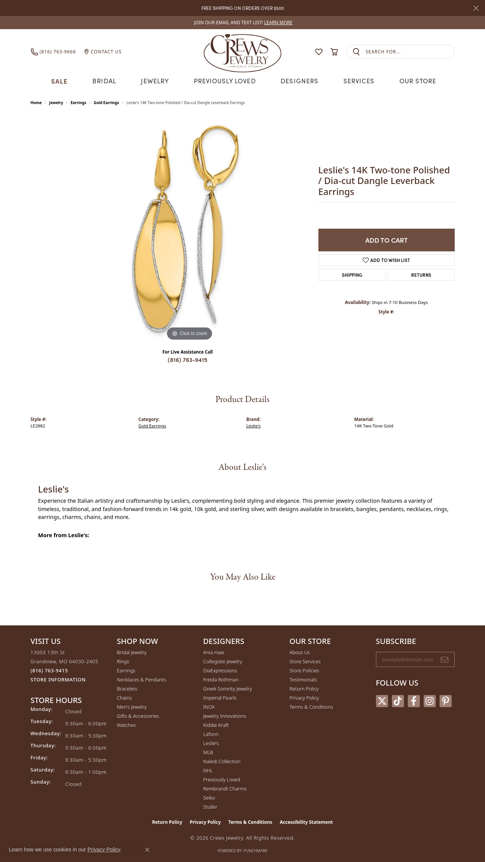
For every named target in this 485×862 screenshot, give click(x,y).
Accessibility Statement (306, 821)
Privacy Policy (304, 697)
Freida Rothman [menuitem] (221, 678)
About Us (300, 651)
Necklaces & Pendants (141, 678)
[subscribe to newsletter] (444, 659)
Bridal (106, 80)
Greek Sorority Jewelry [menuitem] (227, 687)
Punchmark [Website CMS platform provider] (256, 850)
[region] (189, 228)
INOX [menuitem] (209, 706)
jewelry (56, 101)
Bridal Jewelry (132, 651)
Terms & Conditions (311, 706)
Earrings (78, 101)
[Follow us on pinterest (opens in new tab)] (446, 700)
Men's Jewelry (132, 706)
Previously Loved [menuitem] (221, 778)
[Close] (475, 8)
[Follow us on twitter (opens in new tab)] (382, 700)
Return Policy (304, 687)
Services (356, 80)
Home (36, 101)
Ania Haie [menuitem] (214, 651)
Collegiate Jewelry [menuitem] (222, 660)
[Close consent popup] (147, 850)
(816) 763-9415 (187, 359)
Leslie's (253, 425)
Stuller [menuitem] (210, 806)
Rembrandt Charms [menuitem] (225, 787)
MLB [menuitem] (208, 751)
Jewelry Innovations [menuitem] (224, 715)
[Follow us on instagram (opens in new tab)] (430, 700)
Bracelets (127, 687)
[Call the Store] (49, 669)
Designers (298, 80)
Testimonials (303, 678)
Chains (124, 697)
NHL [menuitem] (208, 769)
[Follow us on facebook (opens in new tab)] (414, 700)
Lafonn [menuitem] (211, 733)
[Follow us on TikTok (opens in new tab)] (398, 700)
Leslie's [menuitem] (211, 742)
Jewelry (156, 80)
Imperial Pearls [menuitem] (220, 697)
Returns (421, 274)
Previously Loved (225, 80)
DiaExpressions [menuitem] (220, 669)
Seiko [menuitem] (209, 796)
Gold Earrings (106, 101)
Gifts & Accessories (138, 715)
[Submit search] (356, 51)
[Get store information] (58, 679)
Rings (123, 660)
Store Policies (304, 669)
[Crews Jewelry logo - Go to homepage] (242, 51)
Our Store (415, 80)
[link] (243, 22)
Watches (126, 724)
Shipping (352, 274)
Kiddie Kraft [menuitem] (216, 724)
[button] (304, 52)
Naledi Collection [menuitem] (222, 760)
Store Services (305, 660)
